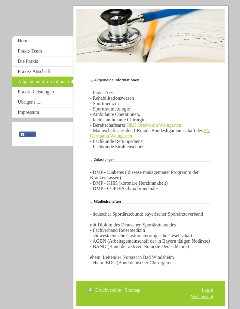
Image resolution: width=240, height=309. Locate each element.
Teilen (27, 134)
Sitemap (132, 289)
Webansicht (202, 296)
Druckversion (105, 289)
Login (207, 289)
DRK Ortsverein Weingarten (153, 125)
